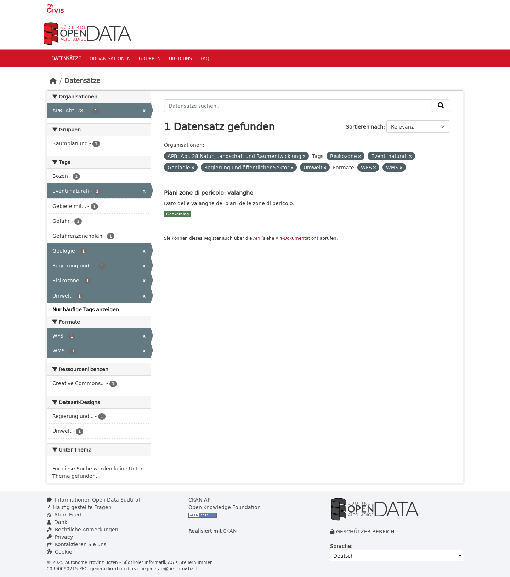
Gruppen (149, 58)
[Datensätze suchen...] (298, 105)
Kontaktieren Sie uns (76, 544)
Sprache (340, 546)
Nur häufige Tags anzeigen (85, 309)
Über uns (180, 58)
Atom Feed (64, 514)
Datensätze (66, 58)
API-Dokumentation (296, 238)
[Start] (53, 80)
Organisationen (110, 58)
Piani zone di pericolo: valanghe (208, 192)
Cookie (59, 551)
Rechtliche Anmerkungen (82, 529)
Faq (204, 58)
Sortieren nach (364, 126)
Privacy (60, 537)
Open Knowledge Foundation (224, 507)
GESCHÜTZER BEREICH (365, 531)
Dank (57, 522)
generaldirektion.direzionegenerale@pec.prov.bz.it (143, 568)
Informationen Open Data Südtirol (93, 499)
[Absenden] (441, 105)
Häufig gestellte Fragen (79, 507)
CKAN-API (200, 499)
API (256, 238)
